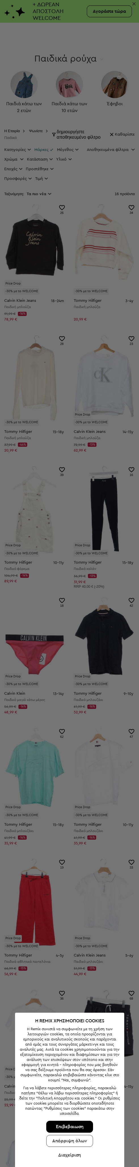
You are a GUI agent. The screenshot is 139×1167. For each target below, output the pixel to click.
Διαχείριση (69, 1155)
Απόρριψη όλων (69, 1141)
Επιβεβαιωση (70, 1126)
